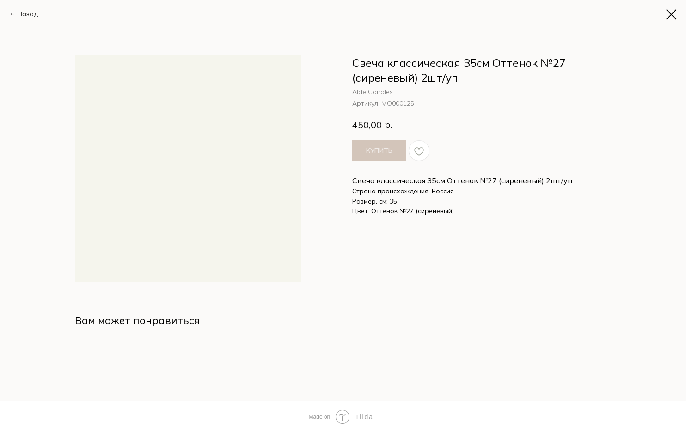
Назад (28, 14)
